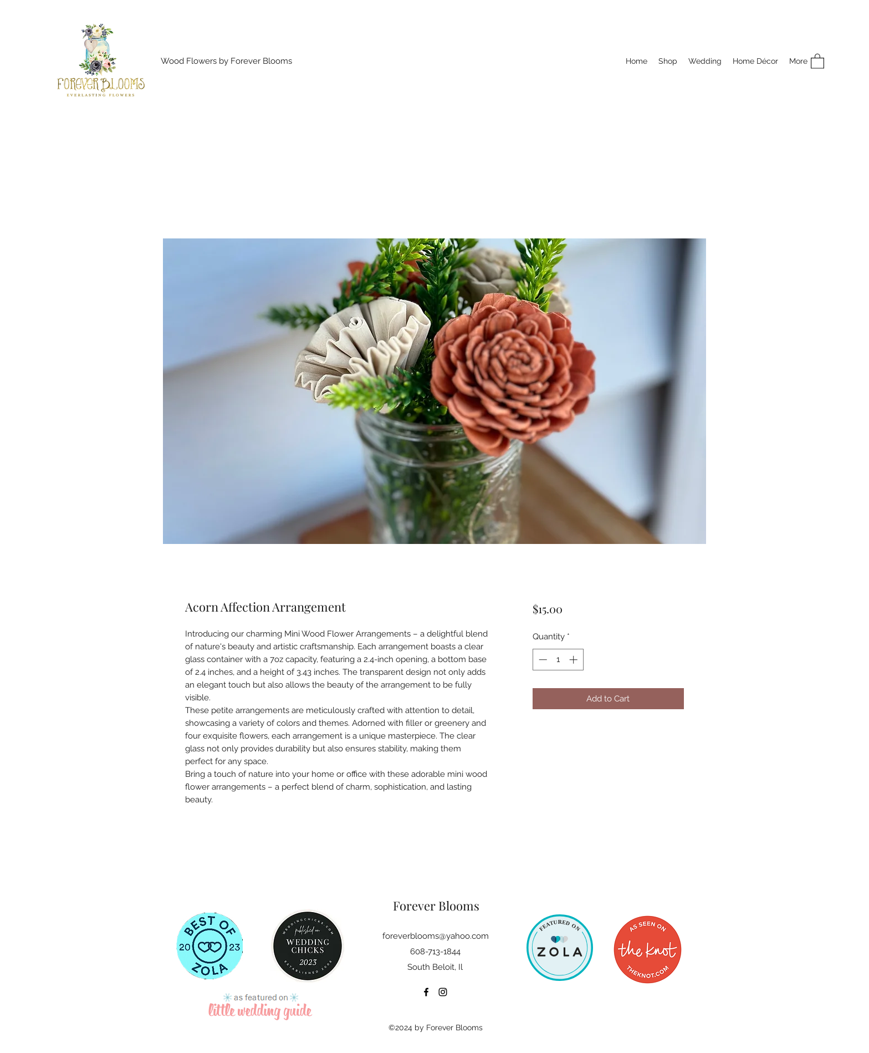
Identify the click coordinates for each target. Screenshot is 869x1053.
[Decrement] (541, 659)
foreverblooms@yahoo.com (435, 936)
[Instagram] (442, 992)
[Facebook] (426, 992)
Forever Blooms (436, 905)
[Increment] (574, 659)
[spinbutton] (558, 659)
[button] (817, 61)
